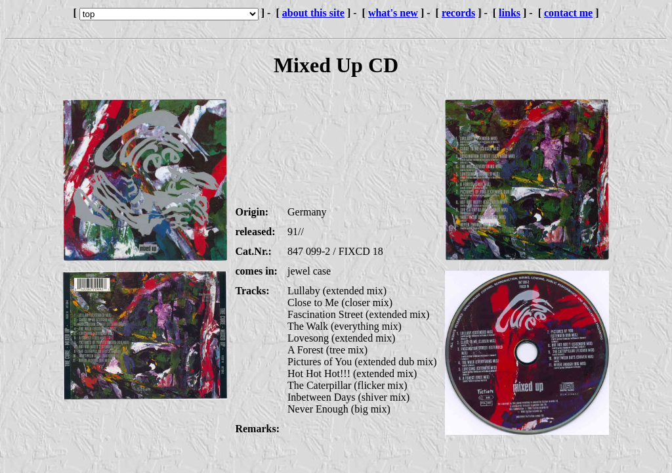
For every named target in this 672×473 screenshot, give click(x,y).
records (458, 12)
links (509, 12)
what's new (393, 12)
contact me (568, 12)
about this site (313, 12)
